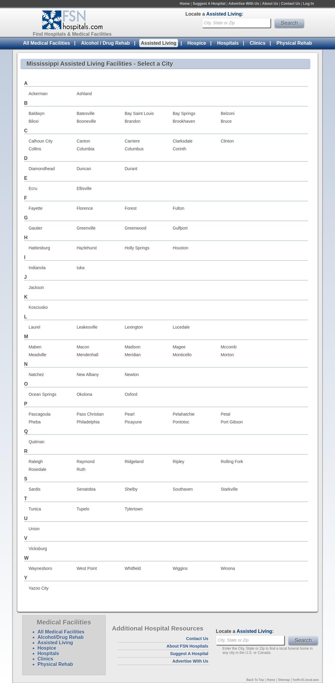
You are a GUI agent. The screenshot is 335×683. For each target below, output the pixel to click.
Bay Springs (184, 113)
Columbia (85, 148)
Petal (225, 414)
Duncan (84, 168)
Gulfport (180, 228)
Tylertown (134, 509)
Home (185, 4)
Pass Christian (90, 414)
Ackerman (38, 93)
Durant (131, 168)
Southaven (183, 489)
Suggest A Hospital (209, 4)
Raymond (86, 461)
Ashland (84, 93)
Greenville (86, 228)
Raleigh (36, 461)
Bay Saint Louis (139, 113)
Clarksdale (182, 141)
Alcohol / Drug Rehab (105, 43)
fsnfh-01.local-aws (306, 679)
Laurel (34, 327)
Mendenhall (87, 354)
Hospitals (228, 43)
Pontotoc (181, 422)
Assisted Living (158, 43)
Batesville (86, 113)
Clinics (257, 43)
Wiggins (180, 568)
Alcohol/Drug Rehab (61, 637)
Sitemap (284, 679)
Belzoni (227, 113)
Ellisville (84, 188)
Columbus (134, 148)
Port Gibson (232, 422)
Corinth (179, 148)
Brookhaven (184, 121)
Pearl (129, 414)
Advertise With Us (243, 4)
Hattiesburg (39, 247)
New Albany (88, 374)
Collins (35, 148)
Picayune (133, 422)
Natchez (36, 374)
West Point (87, 568)
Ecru (33, 188)
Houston (180, 247)
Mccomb (229, 347)
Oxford (131, 394)
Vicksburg (38, 548)
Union (34, 528)
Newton (132, 374)
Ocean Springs (42, 394)
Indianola (37, 267)
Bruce (226, 121)
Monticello (182, 354)
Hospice (196, 43)
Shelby (131, 489)
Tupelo (83, 509)
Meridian (133, 354)
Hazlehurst (87, 247)
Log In (308, 4)
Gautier (35, 228)
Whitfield (133, 568)
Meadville (37, 354)
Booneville (86, 121)
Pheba (35, 422)
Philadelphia (88, 422)
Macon (83, 347)
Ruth (81, 469)
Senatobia (86, 489)
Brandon (132, 121)
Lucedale (181, 327)
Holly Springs (137, 247)
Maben (35, 347)
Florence (85, 208)
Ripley (178, 461)
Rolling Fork (232, 461)
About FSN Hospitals (187, 646)
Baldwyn (36, 113)
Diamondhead (42, 168)
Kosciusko (38, 307)
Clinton (227, 141)
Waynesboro (40, 568)
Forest (131, 208)
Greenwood (135, 228)
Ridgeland (134, 461)
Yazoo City (39, 588)
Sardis (35, 489)
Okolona (84, 394)
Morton (227, 354)
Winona (228, 568)
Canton (83, 141)
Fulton (178, 208)
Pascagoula (39, 414)
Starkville (229, 489)
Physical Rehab (294, 43)
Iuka (80, 267)
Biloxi (33, 121)
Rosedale (37, 469)
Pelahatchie (184, 414)
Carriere (132, 141)
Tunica (35, 509)
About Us (270, 4)
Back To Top (255, 679)
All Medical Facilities (46, 43)
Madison (132, 347)
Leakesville (87, 327)
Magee (179, 347)
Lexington (134, 327)
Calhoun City (41, 141)
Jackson (36, 287)
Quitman (36, 441)
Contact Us (290, 4)
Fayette (36, 208)
